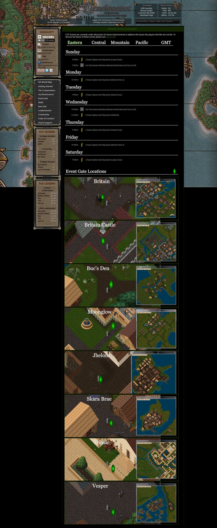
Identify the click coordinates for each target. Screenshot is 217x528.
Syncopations (42, 164)
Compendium (48, 50)
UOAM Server (47, 63)
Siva (39, 198)
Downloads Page (146, 15)
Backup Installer (146, 11)
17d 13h (171, 15)
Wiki (44, 56)
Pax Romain (42, 139)
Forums (46, 44)
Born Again (42, 193)
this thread (110, 37)
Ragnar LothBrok (44, 196)
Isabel (40, 144)
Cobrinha (41, 141)
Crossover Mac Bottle (146, 13)
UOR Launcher (146, 8)
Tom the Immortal (44, 169)
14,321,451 (172, 13)
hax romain (41, 157)
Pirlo (39, 201)
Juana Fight (42, 152)
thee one (41, 203)
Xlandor (40, 167)
